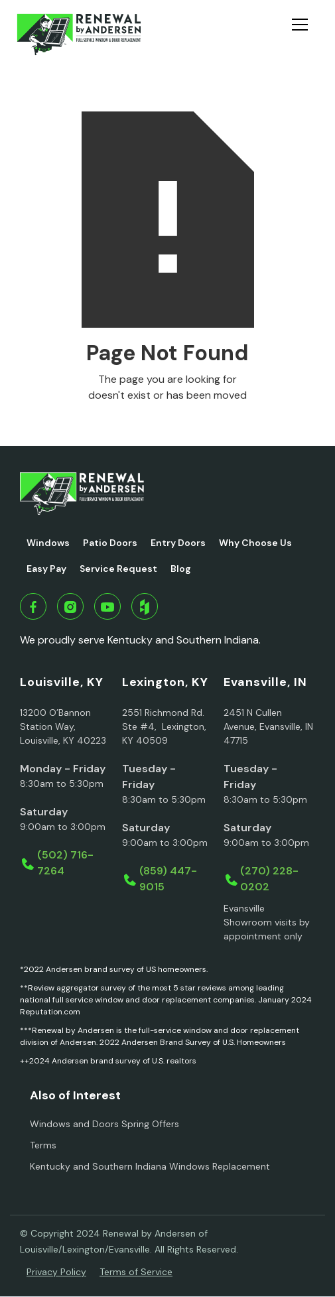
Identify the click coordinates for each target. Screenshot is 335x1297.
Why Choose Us (255, 543)
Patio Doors (110, 543)
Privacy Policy (56, 1272)
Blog (180, 569)
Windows (48, 543)
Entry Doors (178, 543)
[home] (79, 34)
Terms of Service (136, 1272)
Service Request (118, 569)
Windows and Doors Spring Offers (104, 1124)
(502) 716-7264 (65, 863)
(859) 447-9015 (168, 879)
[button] (305, 34)
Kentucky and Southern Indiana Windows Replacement (150, 1166)
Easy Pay (46, 569)
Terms (43, 1145)
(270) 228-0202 (269, 879)
